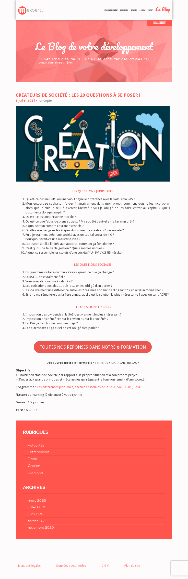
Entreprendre (38, 452)
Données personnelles (71, 565)
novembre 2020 (41, 528)
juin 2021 (35, 514)
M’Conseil (134, 10)
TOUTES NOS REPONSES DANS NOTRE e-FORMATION (93, 347)
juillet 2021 (36, 507)
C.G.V (105, 565)
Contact (150, 10)
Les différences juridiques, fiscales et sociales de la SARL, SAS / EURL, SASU (89, 387)
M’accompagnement (111, 10)
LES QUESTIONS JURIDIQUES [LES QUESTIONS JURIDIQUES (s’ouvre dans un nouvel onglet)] (92, 191)
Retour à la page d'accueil (30, 10)
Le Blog (163, 9)
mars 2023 (37, 501)
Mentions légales (29, 565)
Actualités (36, 445)
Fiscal (32, 459)
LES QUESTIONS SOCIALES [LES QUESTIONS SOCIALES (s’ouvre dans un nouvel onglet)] (93, 264)
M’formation (124, 10)
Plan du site (132, 565)
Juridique (35, 472)
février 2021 (37, 521)
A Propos (142, 10)
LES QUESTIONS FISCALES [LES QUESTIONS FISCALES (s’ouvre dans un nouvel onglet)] (93, 307)
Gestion (34, 466)
